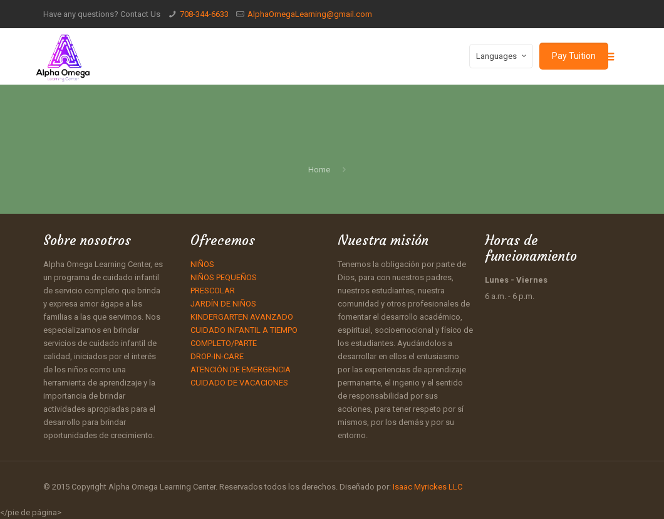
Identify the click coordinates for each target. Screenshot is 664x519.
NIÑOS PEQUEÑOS (223, 277)
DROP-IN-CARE (217, 356)
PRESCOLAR (212, 290)
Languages (502, 56)
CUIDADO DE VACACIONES (239, 382)
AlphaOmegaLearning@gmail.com (309, 14)
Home (319, 169)
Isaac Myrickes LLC (426, 486)
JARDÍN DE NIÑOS (223, 303)
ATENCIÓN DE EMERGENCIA (240, 369)
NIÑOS (202, 264)
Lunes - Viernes (516, 280)
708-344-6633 (204, 14)
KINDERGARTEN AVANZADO (241, 317)
